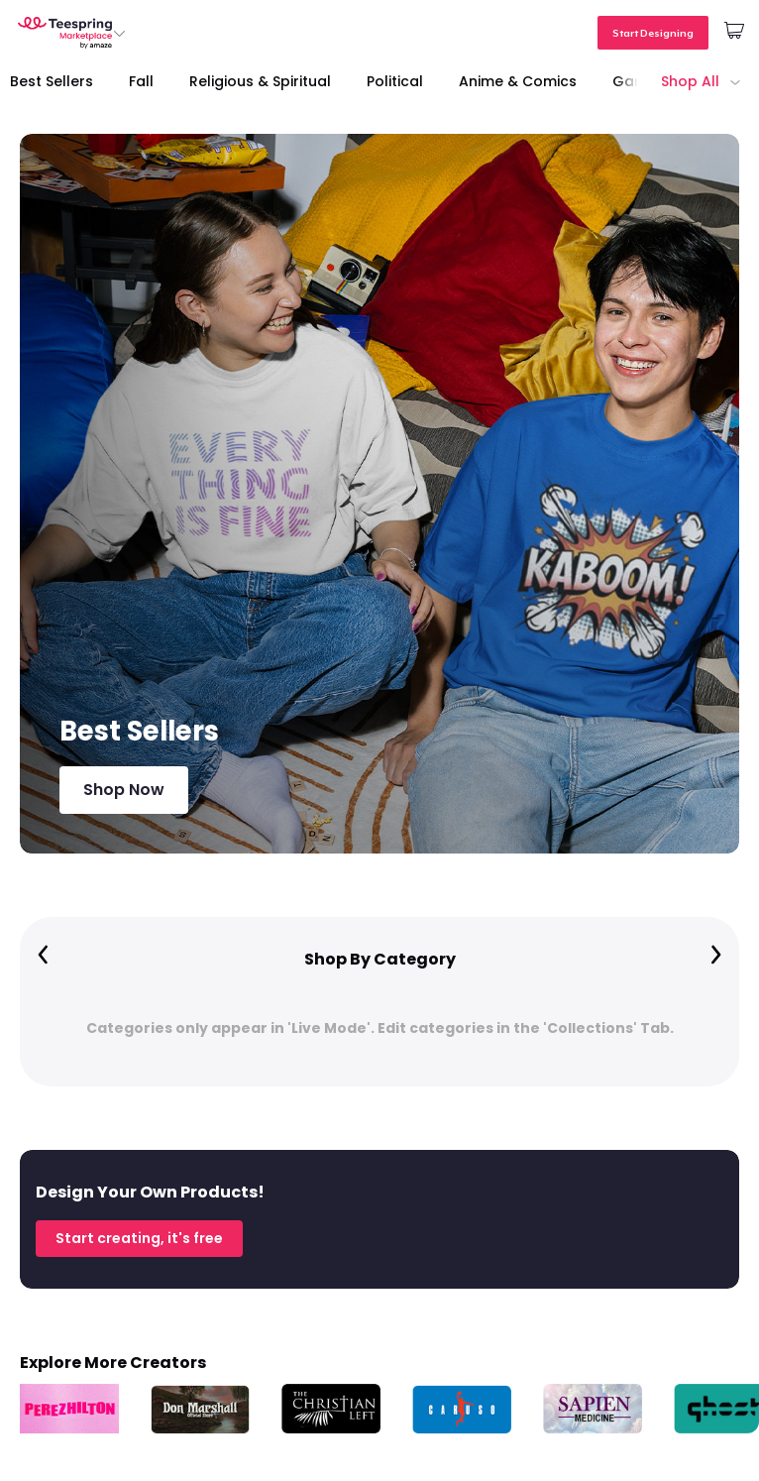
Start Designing (653, 33)
